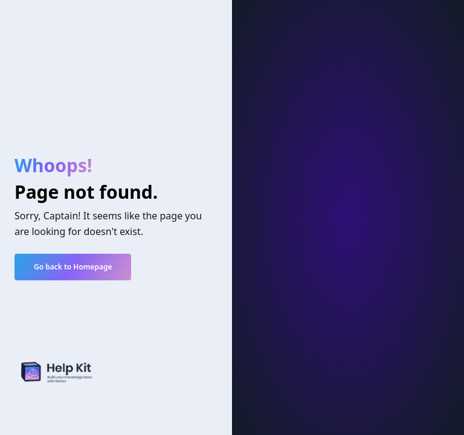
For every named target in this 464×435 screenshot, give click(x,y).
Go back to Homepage (73, 267)
